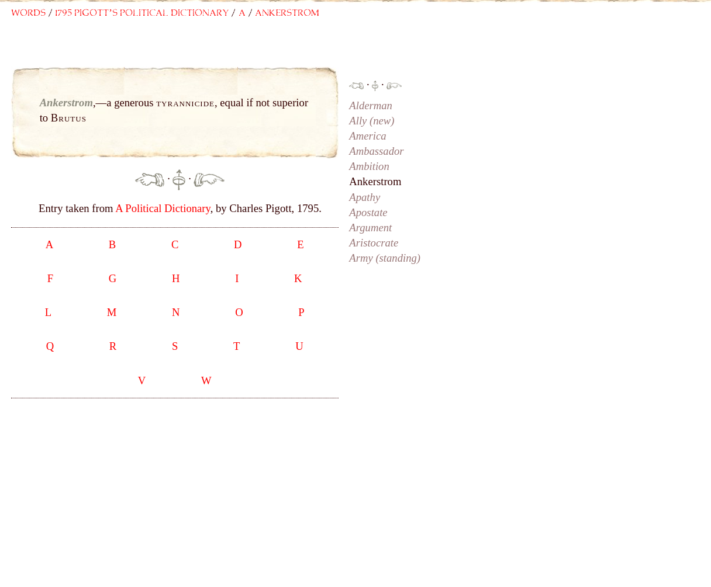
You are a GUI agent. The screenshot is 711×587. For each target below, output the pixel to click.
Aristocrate (373, 243)
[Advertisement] (245, 51)
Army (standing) (384, 258)
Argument (370, 227)
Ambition (369, 166)
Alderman (370, 105)
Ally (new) (371, 120)
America (367, 136)
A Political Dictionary (162, 208)
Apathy (364, 197)
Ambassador (376, 151)
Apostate (368, 212)
